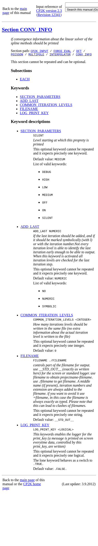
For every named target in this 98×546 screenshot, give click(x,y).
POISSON (17, 55)
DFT (79, 51)
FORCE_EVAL (62, 51)
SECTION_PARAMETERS (40, 97)
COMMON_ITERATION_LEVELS (46, 105)
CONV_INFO (84, 55)
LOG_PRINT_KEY (34, 114)
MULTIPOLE (36, 55)
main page (27, 485)
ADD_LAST (29, 101)
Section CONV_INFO (27, 29)
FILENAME (29, 109)
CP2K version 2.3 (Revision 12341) (49, 13)
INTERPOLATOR (60, 55)
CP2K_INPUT (39, 51)
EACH (25, 80)
